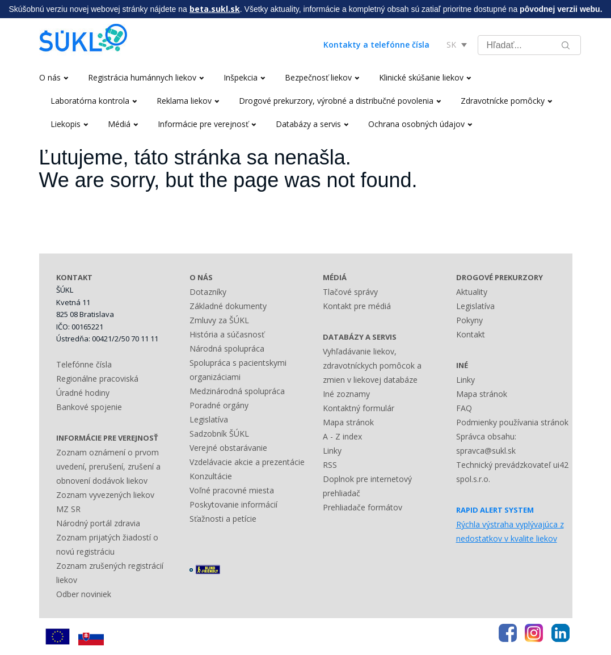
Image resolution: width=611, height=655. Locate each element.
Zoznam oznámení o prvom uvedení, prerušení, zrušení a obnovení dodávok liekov (108, 466)
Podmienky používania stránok (512, 422)
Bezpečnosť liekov (322, 77)
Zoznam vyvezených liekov (105, 494)
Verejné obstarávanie (228, 447)
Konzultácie (210, 476)
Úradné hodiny (82, 392)
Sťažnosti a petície (222, 518)
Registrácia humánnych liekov (146, 77)
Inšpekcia (244, 77)
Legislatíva (208, 419)
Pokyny (469, 320)
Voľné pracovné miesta (231, 490)
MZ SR (68, 509)
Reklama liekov (188, 100)
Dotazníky (207, 291)
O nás (53, 77)
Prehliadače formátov (362, 507)
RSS (330, 464)
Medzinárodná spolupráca (237, 391)
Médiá (123, 124)
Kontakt (470, 334)
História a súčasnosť (226, 334)
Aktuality (471, 291)
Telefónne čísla (84, 364)
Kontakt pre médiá (357, 306)
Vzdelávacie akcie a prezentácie (247, 462)
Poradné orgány (218, 405)
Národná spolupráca (226, 348)
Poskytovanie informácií (233, 504)
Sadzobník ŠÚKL (219, 433)
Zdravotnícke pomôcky (506, 100)
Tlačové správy (350, 291)
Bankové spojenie (89, 407)
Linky (332, 450)
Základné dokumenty (228, 306)
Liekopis (69, 124)
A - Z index (342, 436)
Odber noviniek (83, 594)
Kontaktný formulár (358, 408)
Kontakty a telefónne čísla (376, 44)
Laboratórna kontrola (93, 100)
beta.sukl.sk (214, 8)
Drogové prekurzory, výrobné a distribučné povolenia (340, 100)
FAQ (464, 408)
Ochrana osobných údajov (420, 124)
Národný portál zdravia (98, 523)
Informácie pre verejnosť (207, 124)
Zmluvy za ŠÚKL (219, 320)
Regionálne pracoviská (97, 378)
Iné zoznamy (346, 393)
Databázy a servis (312, 124)
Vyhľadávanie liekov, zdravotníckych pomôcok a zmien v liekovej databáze (372, 365)
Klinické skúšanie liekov (425, 77)
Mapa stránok (348, 422)
